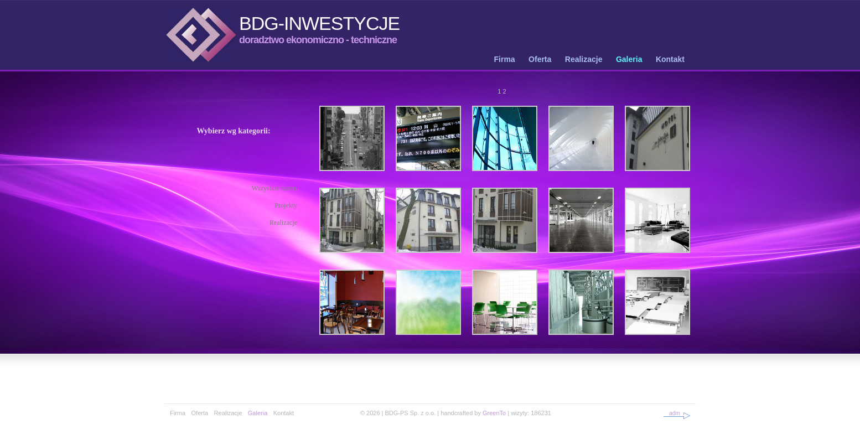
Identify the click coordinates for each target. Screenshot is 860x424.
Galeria (629, 59)
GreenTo (494, 413)
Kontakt (670, 59)
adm (674, 413)
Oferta (540, 59)
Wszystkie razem (274, 188)
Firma (504, 59)
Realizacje (584, 59)
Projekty (285, 205)
